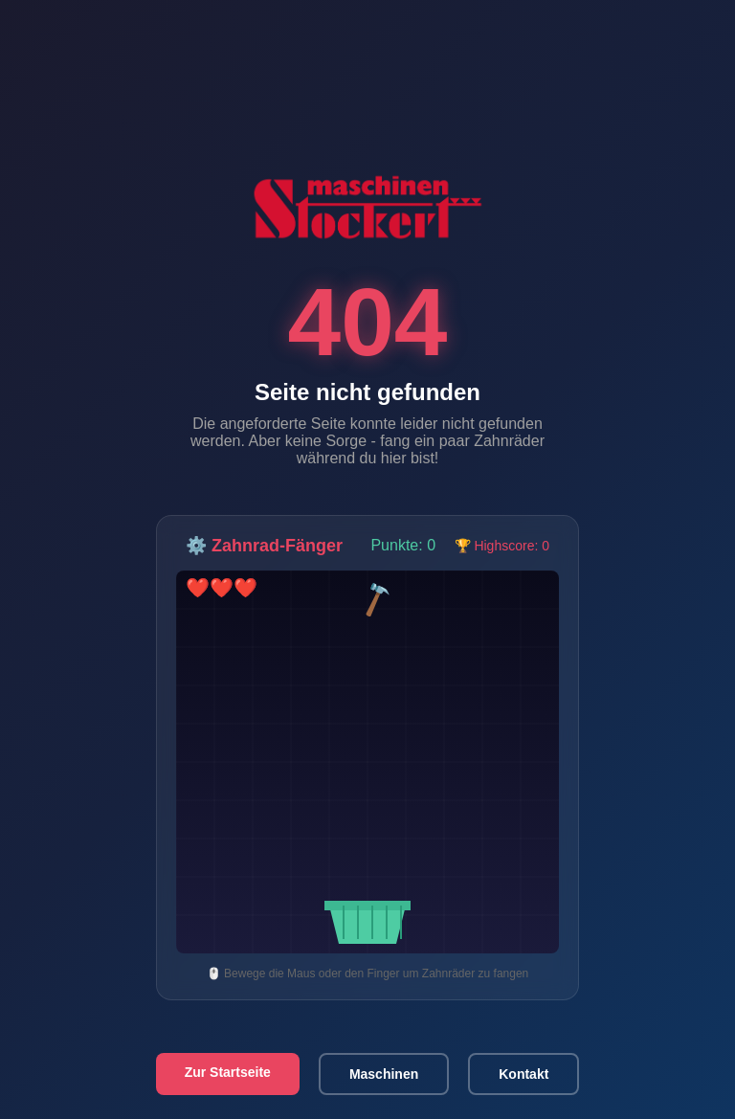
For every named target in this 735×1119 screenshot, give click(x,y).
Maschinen (383, 1074)
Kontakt (523, 1074)
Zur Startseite (228, 1072)
